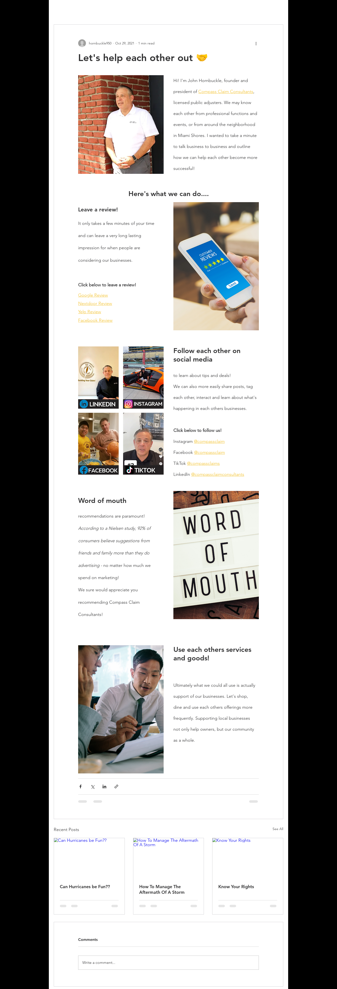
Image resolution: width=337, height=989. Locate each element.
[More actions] (256, 43)
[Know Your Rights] (247, 858)
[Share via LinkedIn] (104, 786)
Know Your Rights (236, 886)
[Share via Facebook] (80, 786)
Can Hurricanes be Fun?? (85, 886)
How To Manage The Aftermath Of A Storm (162, 889)
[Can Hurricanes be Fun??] (89, 858)
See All (278, 829)
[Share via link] (116, 786)
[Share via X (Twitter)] (92, 786)
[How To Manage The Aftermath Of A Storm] (168, 858)
